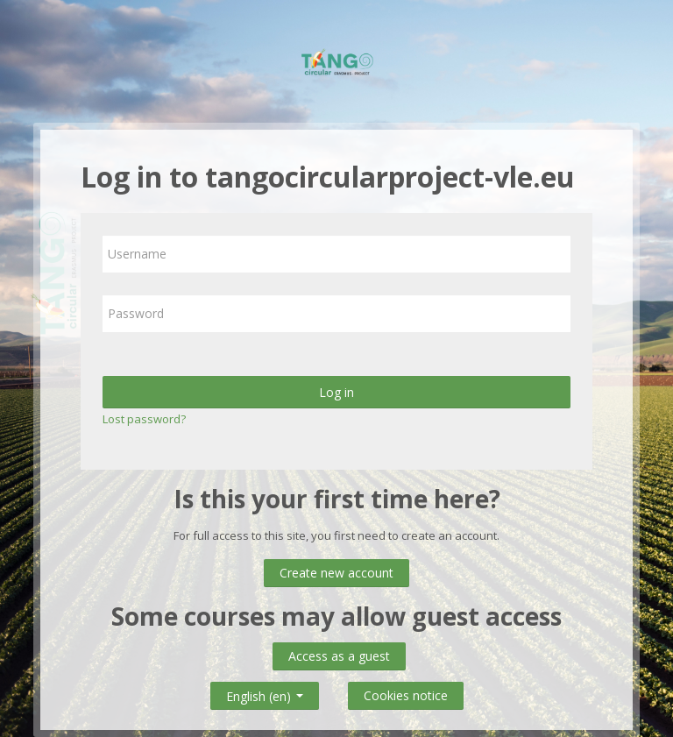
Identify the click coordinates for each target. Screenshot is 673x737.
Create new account (336, 572)
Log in (336, 392)
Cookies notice (406, 695)
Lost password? (144, 419)
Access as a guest (339, 656)
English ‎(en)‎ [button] (264, 693)
